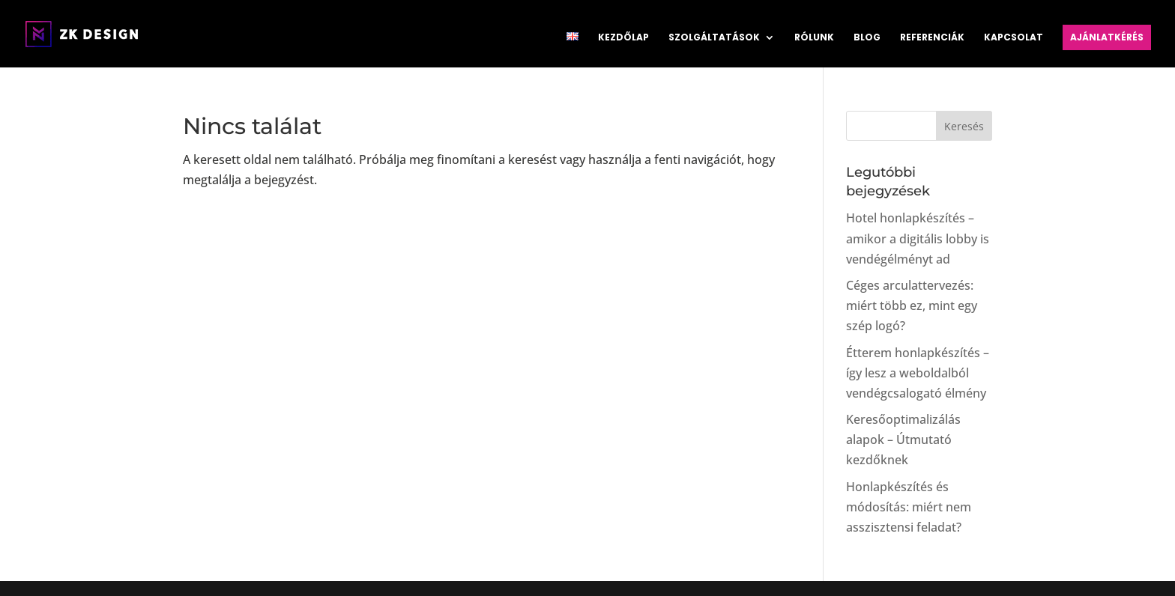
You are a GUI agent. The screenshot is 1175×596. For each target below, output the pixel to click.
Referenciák (932, 37)
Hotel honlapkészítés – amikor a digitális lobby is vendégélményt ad (917, 238)
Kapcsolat (1013, 37)
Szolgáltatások (714, 37)
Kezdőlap (623, 37)
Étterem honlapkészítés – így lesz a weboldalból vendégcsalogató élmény (917, 372)
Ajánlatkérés (1107, 37)
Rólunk (814, 37)
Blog (867, 37)
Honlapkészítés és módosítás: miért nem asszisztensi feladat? (908, 506)
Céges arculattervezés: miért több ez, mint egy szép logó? (911, 305)
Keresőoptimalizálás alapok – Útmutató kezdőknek (903, 439)
